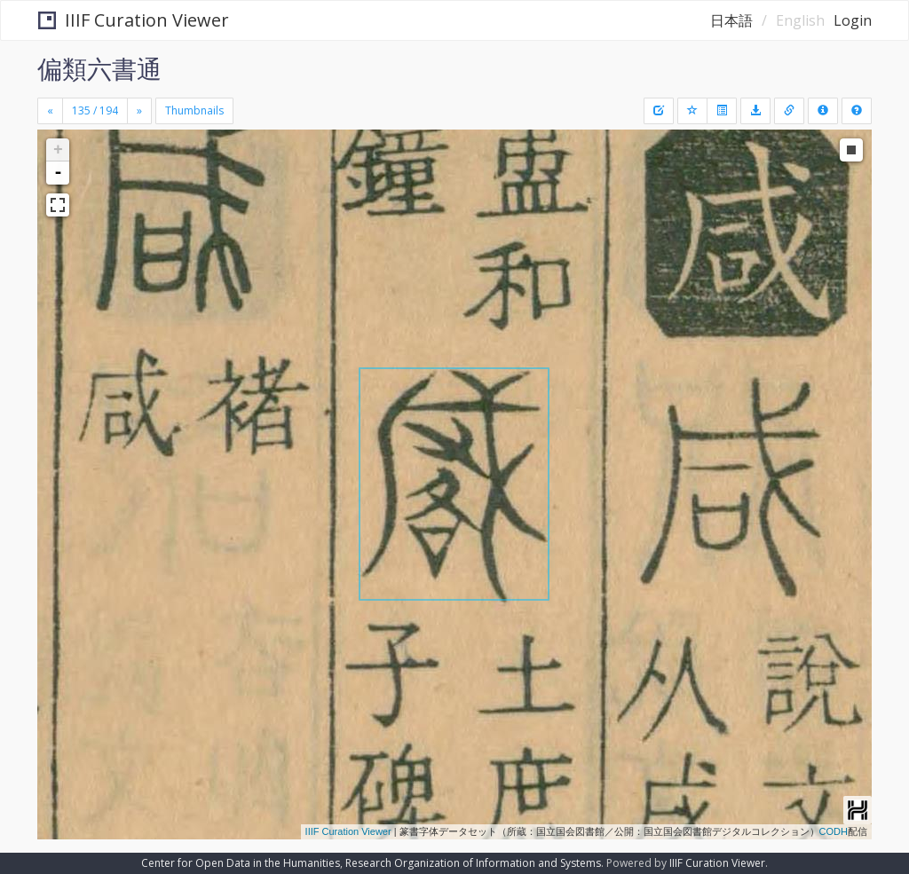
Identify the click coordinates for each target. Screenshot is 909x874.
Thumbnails (194, 110)
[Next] (139, 111)
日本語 (731, 20)
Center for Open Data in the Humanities (240, 862)
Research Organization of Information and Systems (473, 862)
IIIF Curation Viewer (133, 20)
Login (853, 20)
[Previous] (50, 111)
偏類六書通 (99, 68)
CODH (833, 831)
